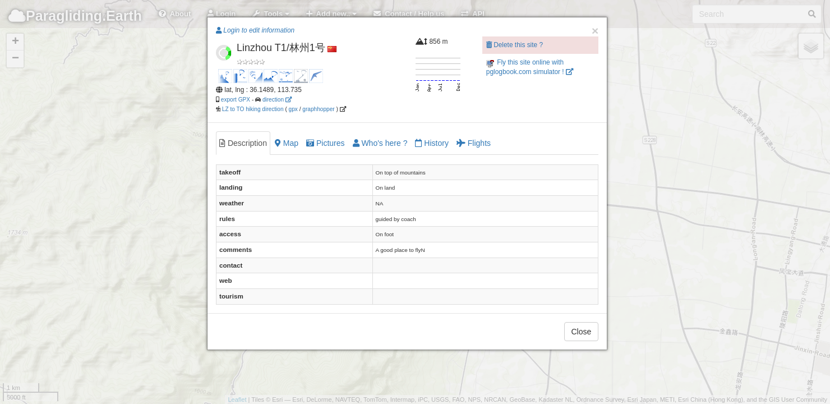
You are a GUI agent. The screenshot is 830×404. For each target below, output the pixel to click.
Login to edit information (255, 30)
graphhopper (318, 109)
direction (277, 100)
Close (581, 331)
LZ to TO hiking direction (252, 109)
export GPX (235, 100)
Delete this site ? (514, 45)
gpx (293, 109)
